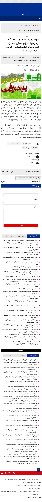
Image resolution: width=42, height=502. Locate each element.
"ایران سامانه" (29, 497)
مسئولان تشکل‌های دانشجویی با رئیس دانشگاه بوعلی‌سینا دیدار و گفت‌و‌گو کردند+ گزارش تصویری (20, 331)
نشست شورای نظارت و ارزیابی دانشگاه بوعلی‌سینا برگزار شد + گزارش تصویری (20, 244)
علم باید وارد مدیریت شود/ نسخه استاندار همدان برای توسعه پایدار (20, 285)
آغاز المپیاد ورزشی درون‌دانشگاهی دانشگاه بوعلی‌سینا (23, 267)
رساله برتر (26, 147)
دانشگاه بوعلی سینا (26, 25)
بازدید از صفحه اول (30, 153)
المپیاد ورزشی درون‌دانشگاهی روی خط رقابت (25, 269)
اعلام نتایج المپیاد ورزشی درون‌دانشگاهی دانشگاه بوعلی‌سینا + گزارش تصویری (20, 249)
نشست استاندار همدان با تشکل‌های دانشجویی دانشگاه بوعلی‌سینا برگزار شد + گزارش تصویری (22, 343)
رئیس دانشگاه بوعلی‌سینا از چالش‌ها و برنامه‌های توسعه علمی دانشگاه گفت (20, 307)
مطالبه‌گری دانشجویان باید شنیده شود (27, 289)
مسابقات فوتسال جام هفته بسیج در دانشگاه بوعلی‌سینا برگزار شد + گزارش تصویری (21, 338)
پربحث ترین (8, 236)
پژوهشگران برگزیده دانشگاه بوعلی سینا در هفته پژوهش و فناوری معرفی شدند (21, 321)
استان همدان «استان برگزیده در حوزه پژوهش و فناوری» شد (21, 240)
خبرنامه (33, 162)
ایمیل (35, 199)
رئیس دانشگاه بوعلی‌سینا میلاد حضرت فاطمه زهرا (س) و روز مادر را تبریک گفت (21, 253)
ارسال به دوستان (30, 156)
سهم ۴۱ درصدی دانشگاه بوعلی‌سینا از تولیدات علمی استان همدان (21, 302)
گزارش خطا (35, 181)
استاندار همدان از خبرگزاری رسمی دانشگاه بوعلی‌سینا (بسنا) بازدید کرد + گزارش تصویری (21, 273)
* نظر (35, 207)
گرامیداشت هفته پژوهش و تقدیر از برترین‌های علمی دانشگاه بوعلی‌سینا (20, 292)
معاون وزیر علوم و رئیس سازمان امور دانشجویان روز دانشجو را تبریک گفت (20, 316)
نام (36, 191)
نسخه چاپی (33, 159)
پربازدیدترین (21, 236)
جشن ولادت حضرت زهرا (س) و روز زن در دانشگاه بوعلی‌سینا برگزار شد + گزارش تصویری (20, 258)
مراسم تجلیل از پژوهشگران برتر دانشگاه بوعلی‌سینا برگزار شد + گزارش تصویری (20, 297)
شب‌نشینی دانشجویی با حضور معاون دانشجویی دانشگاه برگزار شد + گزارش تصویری (20, 326)
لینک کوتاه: (37, 178)
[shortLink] (25, 178)
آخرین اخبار (33, 236)
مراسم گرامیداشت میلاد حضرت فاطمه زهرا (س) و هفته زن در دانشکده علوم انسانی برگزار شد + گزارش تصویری (20, 280)
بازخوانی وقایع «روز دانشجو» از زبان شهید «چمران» (23, 334)
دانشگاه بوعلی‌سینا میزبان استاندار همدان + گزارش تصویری (21, 277)
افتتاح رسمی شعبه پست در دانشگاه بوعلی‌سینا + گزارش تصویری (22, 263)
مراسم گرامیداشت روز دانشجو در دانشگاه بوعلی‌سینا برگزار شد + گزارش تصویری (20, 311)
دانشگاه (37, 25)
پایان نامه (34, 147)
